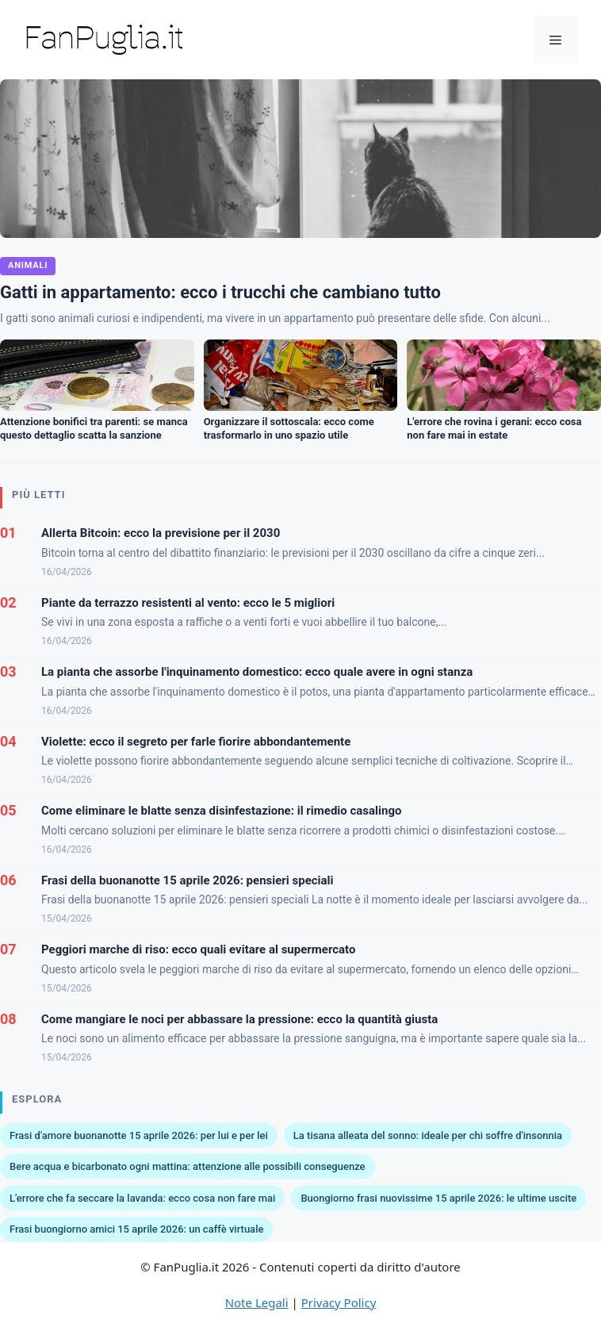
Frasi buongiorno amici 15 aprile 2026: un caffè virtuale (136, 1229)
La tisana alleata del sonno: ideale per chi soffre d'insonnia (427, 1135)
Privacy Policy (339, 1302)
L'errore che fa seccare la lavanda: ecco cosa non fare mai (142, 1198)
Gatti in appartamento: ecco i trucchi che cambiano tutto (220, 292)
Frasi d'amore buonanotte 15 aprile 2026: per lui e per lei (139, 1135)
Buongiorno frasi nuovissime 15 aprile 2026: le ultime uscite (438, 1198)
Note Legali (257, 1302)
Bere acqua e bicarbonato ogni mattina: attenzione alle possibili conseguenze (188, 1166)
